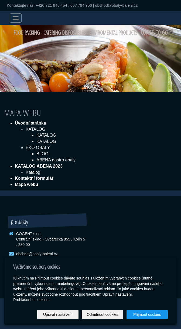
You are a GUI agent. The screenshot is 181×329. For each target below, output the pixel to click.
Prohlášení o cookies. (31, 300)
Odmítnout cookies (102, 314)
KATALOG (35, 129)
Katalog (33, 172)
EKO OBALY (38, 147)
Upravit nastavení (58, 314)
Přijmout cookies (147, 314)
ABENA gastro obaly (56, 160)
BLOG (42, 153)
